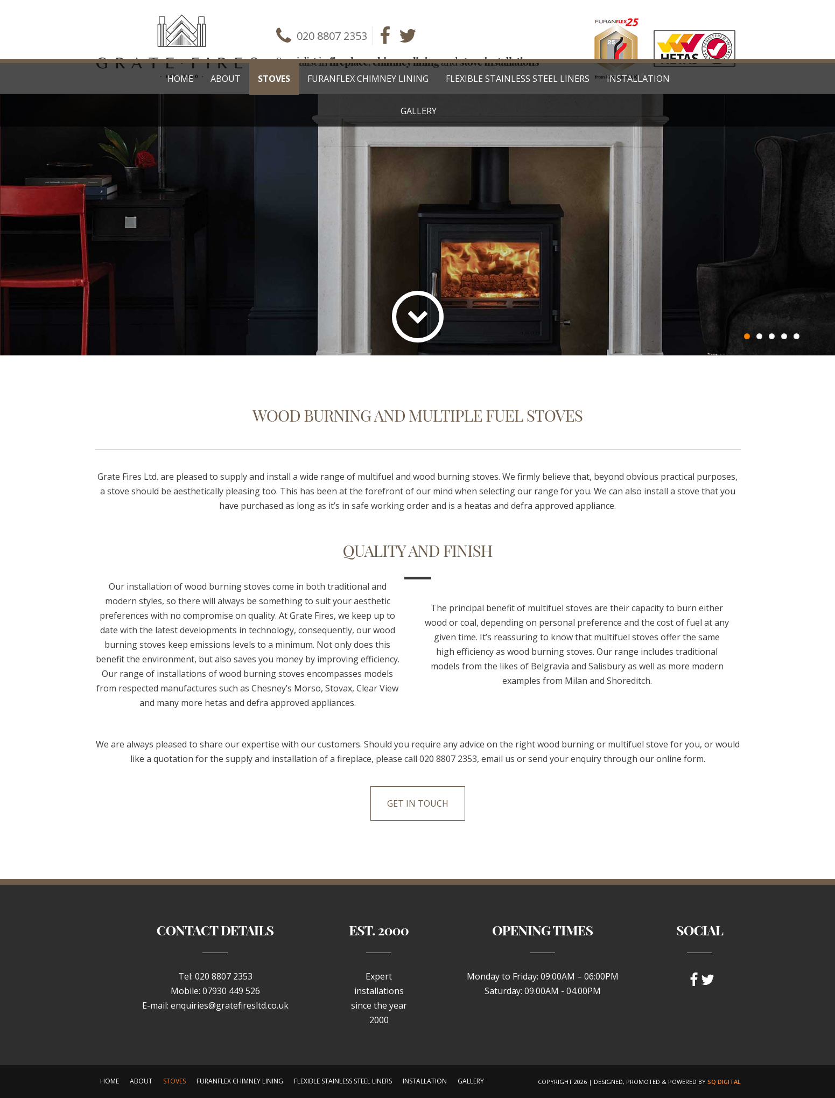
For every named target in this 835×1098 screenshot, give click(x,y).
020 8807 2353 (332, 36)
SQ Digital (724, 1082)
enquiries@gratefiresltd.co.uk (230, 1005)
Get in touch (417, 803)
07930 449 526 (231, 991)
